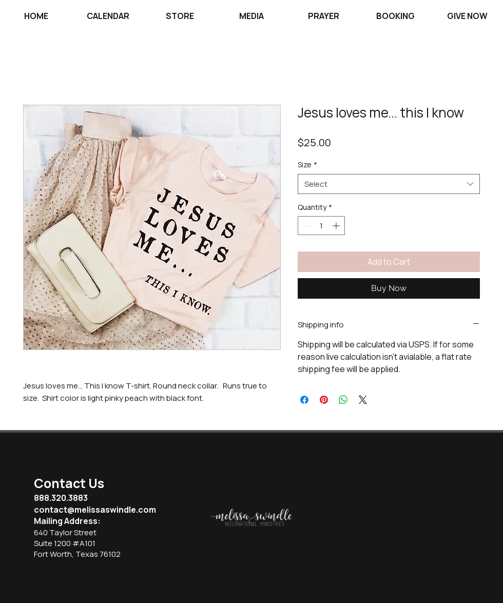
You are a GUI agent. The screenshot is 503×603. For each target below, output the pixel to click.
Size (307, 164)
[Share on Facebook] (304, 400)
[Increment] (337, 226)
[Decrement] (305, 226)
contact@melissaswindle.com (95, 509)
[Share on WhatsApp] (343, 400)
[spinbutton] (321, 226)
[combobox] (389, 184)
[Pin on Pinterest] (324, 400)
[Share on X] (363, 400)
